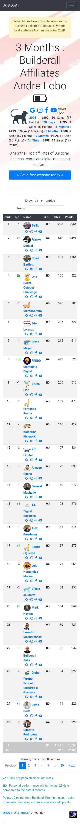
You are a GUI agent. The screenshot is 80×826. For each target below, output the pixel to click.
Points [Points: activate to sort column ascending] (69, 217)
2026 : (34, 118)
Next (71, 765)
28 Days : (50, 122)
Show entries (40, 201)
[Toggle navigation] (71, 5)
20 (62, 765)
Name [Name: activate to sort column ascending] (27, 217)
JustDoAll (11, 5)
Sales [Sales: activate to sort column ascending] (56, 217)
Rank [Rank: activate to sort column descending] (7, 217)
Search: (40, 208)
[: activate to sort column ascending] (18, 217)
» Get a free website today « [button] (40, 175)
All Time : (34, 140)
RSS (7, 813)
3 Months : (63, 127)
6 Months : (52, 131)
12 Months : (42, 136)
